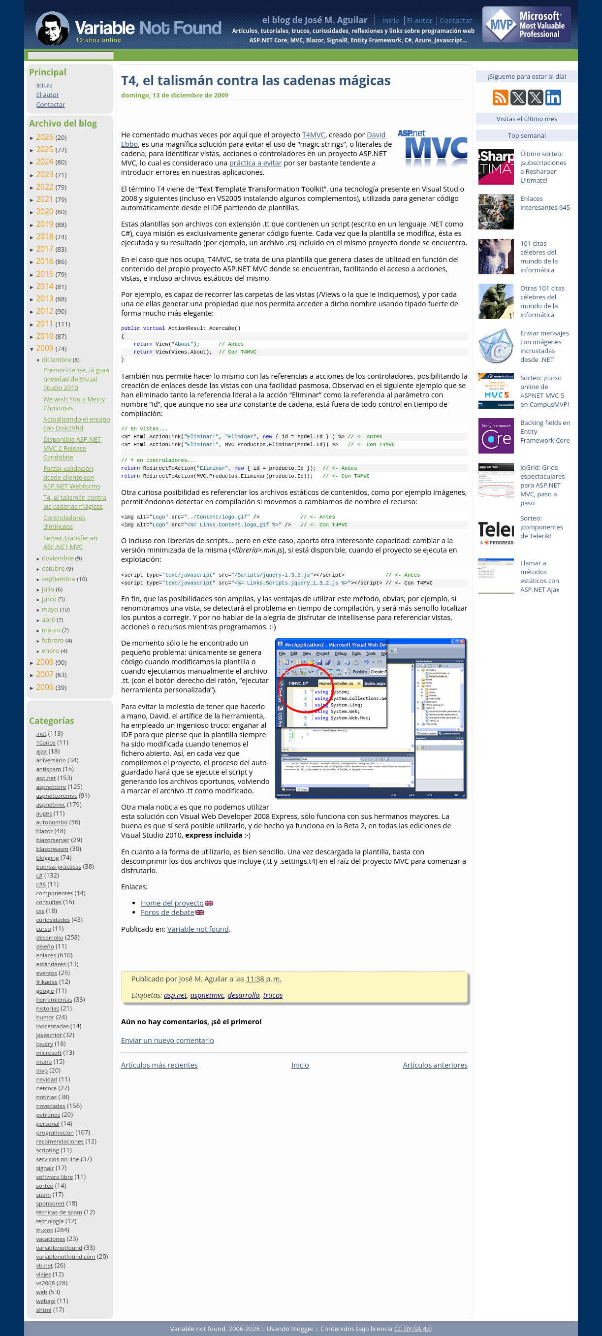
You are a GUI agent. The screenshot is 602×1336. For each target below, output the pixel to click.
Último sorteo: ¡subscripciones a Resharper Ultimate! (543, 167)
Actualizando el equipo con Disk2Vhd (76, 423)
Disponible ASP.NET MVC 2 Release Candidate (72, 448)
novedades (50, 1105)
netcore (46, 1088)
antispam (48, 769)
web (41, 1292)
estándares (50, 964)
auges (44, 813)
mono (44, 1061)
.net (41, 733)
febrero (53, 640)
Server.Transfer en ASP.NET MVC (70, 542)
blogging (47, 857)
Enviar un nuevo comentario (167, 1040)
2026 (46, 136)
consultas (49, 902)
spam (43, 1194)
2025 (46, 149)
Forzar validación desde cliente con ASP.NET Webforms (71, 477)
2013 (46, 298)
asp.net (46, 778)
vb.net (44, 1265)
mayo (51, 609)
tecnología (49, 1221)
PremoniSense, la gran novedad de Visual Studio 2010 (76, 378)
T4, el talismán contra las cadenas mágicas (74, 502)
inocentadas (52, 1026)
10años (46, 742)
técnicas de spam (59, 1212)
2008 (46, 661)
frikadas (46, 981)
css (40, 910)
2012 (46, 310)
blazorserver (52, 840)
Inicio (391, 20)
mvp (42, 1070)
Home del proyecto (172, 903)
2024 (46, 161)
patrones (48, 1114)
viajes (43, 1274)
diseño (45, 946)
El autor (420, 20)
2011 (46, 323)
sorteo (44, 1185)
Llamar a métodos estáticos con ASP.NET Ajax (540, 576)
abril (49, 619)
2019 (46, 224)
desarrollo (49, 937)
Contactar (456, 20)
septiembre (59, 578)
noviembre (58, 558)
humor (45, 1017)
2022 (46, 186)
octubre (54, 568)
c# (39, 875)
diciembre (57, 359)
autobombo (51, 822)
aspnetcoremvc (56, 795)
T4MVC (313, 134)
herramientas (54, 999)
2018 (46, 236)
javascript (49, 1035)
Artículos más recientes (159, 1065)
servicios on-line (57, 1159)
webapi (45, 1300)
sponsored (50, 1203)
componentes (54, 893)
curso (43, 928)
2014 (46, 286)
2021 (46, 199)
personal (48, 1123)
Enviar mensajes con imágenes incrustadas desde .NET (544, 346)
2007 (46, 674)
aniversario (50, 760)
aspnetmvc (50, 804)
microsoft (49, 1052)
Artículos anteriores (435, 1065)
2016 (46, 261)
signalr (45, 1168)
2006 (46, 687)
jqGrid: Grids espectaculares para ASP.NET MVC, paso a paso (542, 485)
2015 (46, 273)
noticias (46, 1097)
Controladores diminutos (64, 522)
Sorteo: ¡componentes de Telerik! (541, 527)
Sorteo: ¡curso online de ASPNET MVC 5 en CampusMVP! (544, 391)
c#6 (41, 884)
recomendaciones (60, 1141)
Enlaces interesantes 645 (545, 203)
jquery (44, 1043)
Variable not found (198, 929)
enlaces (46, 955)
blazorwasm (52, 848)
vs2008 (45, 1283)
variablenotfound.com (65, 1256)
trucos (44, 1230)
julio (49, 589)
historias (47, 1008)
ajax (41, 751)
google (45, 990)
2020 (46, 211)
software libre (54, 1176)
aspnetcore (51, 786)
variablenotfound (59, 1247)
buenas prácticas (58, 866)
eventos (46, 973)
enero (51, 650)
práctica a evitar (255, 162)
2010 (46, 335)
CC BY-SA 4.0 (413, 1328)
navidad (46, 1079)
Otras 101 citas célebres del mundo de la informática (542, 301)
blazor (44, 831)
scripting (47, 1150)
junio (50, 598)
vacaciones (50, 1238)
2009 (46, 348)
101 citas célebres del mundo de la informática (539, 256)
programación (54, 1132)
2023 (46, 174)
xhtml (43, 1309)
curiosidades (53, 919)
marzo (52, 629)
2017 (46, 248)
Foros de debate (167, 912)
